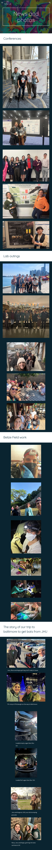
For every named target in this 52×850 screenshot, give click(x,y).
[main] (26, 17)
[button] (2, 2)
